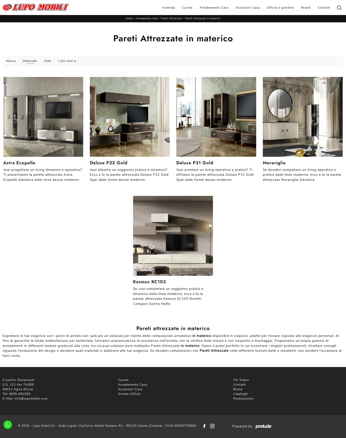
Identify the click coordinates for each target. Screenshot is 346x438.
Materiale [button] (30, 61)
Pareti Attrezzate (171, 18)
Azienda (168, 8)
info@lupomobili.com (31, 398)
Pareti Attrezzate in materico (202, 18)
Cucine (187, 8)
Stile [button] (47, 61)
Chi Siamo (241, 380)
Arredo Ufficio (129, 394)
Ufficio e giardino (280, 8)
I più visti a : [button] (68, 61)
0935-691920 (19, 394)
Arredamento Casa (214, 8)
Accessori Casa (248, 8)
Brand (305, 8)
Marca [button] (11, 61)
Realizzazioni (243, 398)
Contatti (324, 8)
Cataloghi (240, 394)
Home (129, 18)
